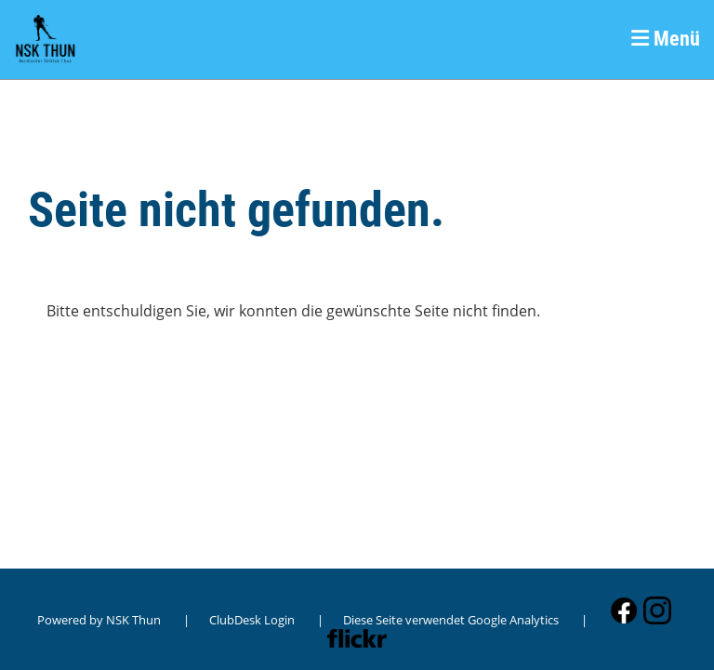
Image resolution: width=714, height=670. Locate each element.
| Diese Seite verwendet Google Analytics (438, 619)
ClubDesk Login (252, 619)
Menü (665, 38)
